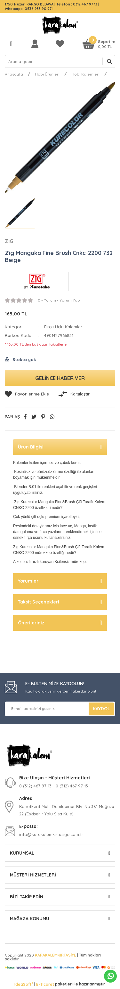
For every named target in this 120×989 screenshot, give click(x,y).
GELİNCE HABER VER (60, 378)
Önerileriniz (31, 623)
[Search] (60, 61)
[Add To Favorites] (27, 394)
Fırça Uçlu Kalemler (63, 326)
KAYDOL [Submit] (101, 709)
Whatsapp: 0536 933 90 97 (28, 8)
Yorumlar (28, 581)
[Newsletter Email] (60, 709)
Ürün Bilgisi (31, 447)
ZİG (9, 241)
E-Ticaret (45, 984)
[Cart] (99, 44)
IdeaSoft (23, 984)
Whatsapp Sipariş (111, 976)
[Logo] (60, 25)
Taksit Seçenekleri (38, 602)
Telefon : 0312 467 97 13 (76, 4)
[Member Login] (36, 44)
